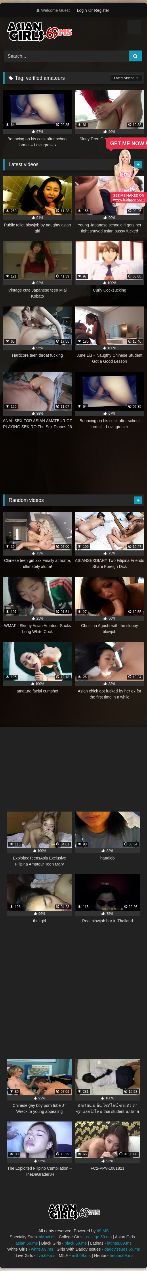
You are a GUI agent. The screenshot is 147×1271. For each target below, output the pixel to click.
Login (82, 10)
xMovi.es (47, 1237)
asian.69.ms (27, 1243)
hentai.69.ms (121, 1255)
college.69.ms (99, 1237)
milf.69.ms (81, 1255)
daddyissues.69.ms (122, 1249)
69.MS (103, 1231)
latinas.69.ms (119, 1243)
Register (101, 10)
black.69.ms (76, 1243)
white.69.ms (42, 1249)
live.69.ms (46, 1255)
